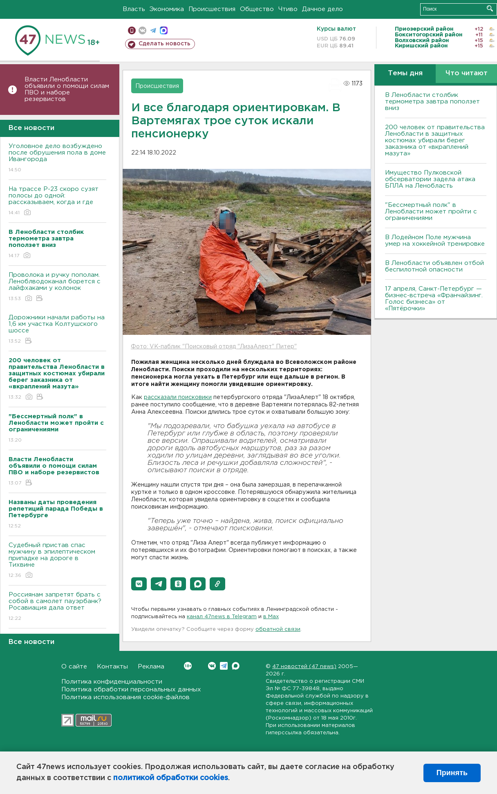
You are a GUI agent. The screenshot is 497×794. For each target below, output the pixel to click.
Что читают (467, 73)
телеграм (153, 30)
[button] (139, 583)
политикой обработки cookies (170, 778)
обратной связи (277, 629)
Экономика (167, 9)
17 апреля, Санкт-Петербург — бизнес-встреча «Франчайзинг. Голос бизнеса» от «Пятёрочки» (434, 298)
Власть (134, 9)
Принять (452, 773)
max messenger (164, 30)
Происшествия (211, 9)
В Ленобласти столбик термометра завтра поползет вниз (432, 101)
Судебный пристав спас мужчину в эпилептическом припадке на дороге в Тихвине (57, 561)
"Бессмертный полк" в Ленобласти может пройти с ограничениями (431, 211)
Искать (490, 8)
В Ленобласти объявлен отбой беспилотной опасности (434, 266)
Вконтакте (188, 666)
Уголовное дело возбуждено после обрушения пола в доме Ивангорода (57, 158)
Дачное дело (322, 9)
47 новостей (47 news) (304, 666)
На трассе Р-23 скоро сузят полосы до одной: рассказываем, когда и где (57, 201)
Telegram (224, 666)
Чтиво (288, 9)
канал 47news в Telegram (222, 617)
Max (236, 666)
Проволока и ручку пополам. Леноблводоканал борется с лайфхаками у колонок (57, 287)
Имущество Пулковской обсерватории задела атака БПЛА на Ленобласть (430, 179)
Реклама (151, 666)
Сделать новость (164, 43)
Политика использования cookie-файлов (125, 697)
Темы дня (405, 73)
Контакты (112, 666)
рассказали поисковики (178, 397)
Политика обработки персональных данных (131, 689)
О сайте (74, 666)
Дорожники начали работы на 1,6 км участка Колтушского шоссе (57, 330)
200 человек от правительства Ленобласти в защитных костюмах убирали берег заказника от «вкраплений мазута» (435, 140)
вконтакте (142, 30)
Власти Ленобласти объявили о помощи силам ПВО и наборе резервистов (67, 89)
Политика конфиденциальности (111, 681)
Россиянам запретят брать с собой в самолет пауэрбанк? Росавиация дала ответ (57, 607)
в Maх (271, 617)
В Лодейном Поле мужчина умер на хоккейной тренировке (435, 241)
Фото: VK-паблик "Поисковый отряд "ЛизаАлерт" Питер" (214, 346)
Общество (257, 9)
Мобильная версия (132, 30)
